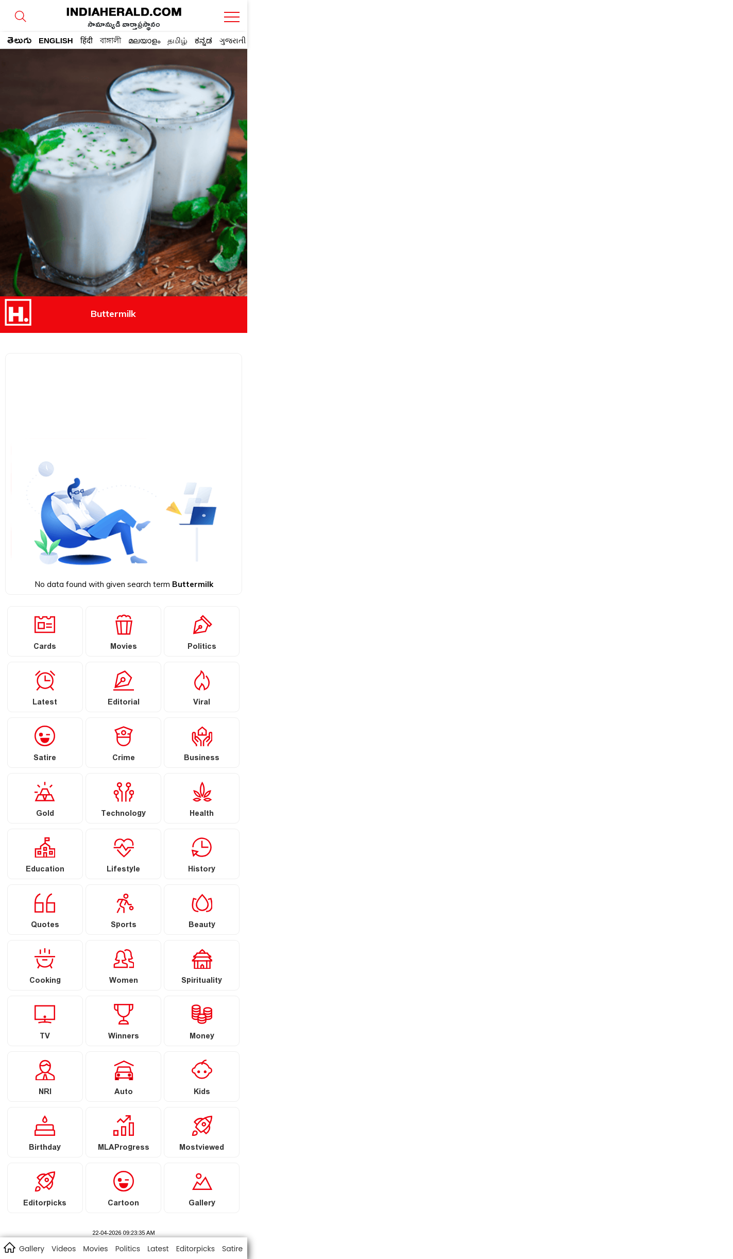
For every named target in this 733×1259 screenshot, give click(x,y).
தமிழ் (177, 40)
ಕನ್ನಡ (203, 40)
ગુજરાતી (232, 40)
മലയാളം (144, 40)
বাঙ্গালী (110, 40)
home (9, 1247)
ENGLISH (56, 40)
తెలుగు (19, 42)
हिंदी (86, 40)
